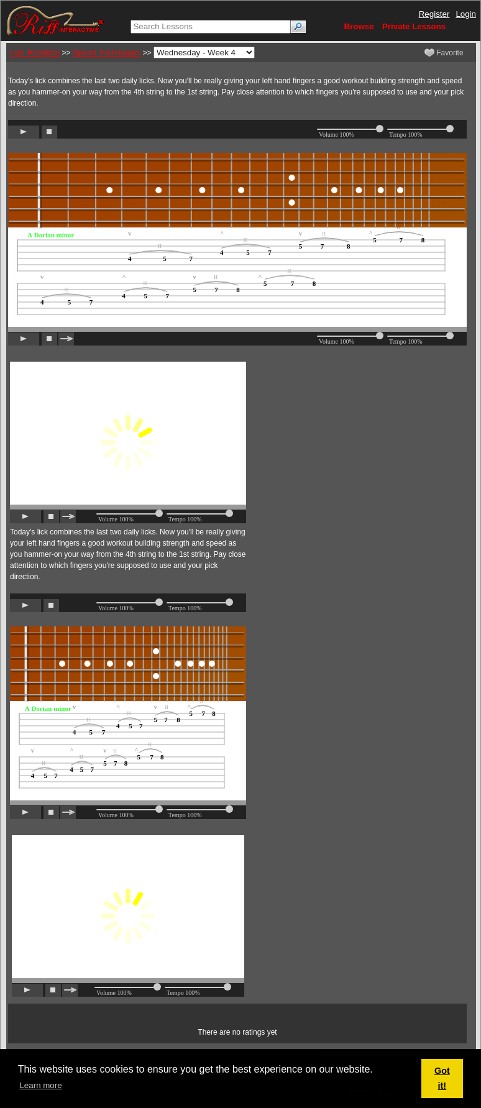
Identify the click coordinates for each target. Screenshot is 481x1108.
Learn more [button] (40, 1085)
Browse (358, 26)
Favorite (444, 52)
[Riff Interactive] (55, 20)
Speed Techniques (106, 52)
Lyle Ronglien (35, 52)
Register (434, 14)
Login (466, 14)
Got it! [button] (442, 1078)
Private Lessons (414, 26)
